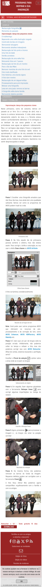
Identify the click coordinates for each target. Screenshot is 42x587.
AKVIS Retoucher (34, 349)
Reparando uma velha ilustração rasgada (16, 39)
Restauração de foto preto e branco (15, 50)
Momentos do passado (10, 31)
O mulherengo (7, 36)
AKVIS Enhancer (12, 334)
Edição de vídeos (21, 560)
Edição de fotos (21, 556)
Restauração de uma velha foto (13, 58)
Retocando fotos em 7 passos (12, 61)
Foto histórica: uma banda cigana (14, 75)
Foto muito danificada (9, 72)
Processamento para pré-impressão (15, 83)
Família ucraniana (8, 56)
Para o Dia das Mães (9, 66)
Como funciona (7, 22)
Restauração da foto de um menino (14, 64)
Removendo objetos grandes (12, 94)
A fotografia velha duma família (13, 91)
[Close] (39, 569)
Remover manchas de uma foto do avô (16, 69)
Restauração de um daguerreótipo (14, 80)
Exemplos (5, 25)
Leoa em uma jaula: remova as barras (15, 88)
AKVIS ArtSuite (32, 248)
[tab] (21, 22)
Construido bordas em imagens (13, 42)
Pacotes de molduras (21, 563)
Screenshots (7, 97)
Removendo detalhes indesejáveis (14, 47)
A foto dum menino (9, 77)
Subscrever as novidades (21, 549)
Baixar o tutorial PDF (10, 100)
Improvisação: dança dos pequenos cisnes (17, 34)
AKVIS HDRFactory (27, 334)
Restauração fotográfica (11, 28)
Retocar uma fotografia (10, 86)
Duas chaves (19, 248)
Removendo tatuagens (10, 45)
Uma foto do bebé (8, 53)
